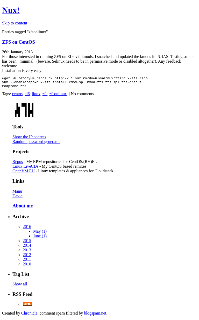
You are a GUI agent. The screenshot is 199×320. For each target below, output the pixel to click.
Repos (17, 164)
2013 (27, 252)
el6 (27, 96)
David (17, 198)
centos (17, 96)
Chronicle (29, 315)
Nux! (11, 10)
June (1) (40, 238)
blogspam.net (95, 315)
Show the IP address (29, 139)
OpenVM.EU (23, 173)
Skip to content (14, 23)
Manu (17, 193)
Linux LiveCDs (25, 168)
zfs (44, 96)
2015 (27, 243)
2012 (27, 257)
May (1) (40, 233)
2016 (27, 229)
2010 (27, 266)
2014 (27, 247)
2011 (27, 261)
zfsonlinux (58, 96)
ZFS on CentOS (18, 42)
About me (22, 208)
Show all (19, 286)
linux (36, 96)
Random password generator (36, 144)
